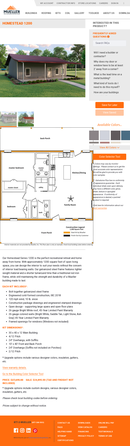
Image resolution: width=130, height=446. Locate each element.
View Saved (109, 112)
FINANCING (83, 432)
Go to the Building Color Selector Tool (23, 373)
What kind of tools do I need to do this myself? (107, 85)
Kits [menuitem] (58, 13)
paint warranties (100, 208)
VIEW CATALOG (85, 427)
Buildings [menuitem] (31, 13)
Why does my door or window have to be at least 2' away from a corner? (108, 65)
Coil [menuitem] (67, 13)
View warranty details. (14, 367)
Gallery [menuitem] (79, 13)
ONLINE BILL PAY (106, 423)
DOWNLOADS (84, 423)
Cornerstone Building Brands (38, 438)
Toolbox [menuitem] (93, 13)
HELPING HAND (64, 432)
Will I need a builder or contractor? (106, 54)
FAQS (59, 427)
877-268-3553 (37, 422)
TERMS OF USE (105, 436)
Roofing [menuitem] (46, 13)
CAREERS (102, 427)
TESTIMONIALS (105, 432)
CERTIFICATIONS (65, 440)
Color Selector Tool (109, 156)
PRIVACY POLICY (86, 436)
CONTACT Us (63, 423)
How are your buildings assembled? (106, 94)
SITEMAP (61, 436)
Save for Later (109, 105)
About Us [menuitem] (108, 13)
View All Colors (110, 147)
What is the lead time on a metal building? (108, 76)
